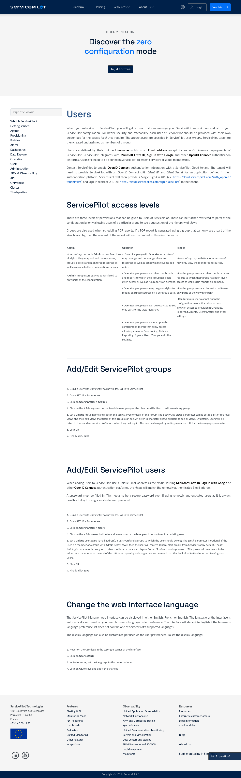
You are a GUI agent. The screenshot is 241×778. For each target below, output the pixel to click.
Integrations (73, 744)
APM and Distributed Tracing (139, 720)
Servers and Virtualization (137, 735)
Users (14, 164)
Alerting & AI (74, 711)
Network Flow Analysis (135, 716)
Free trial (220, 7)
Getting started (20, 126)
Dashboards (18, 150)
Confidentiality (187, 725)
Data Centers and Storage (137, 739)
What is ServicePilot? (23, 121)
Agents (14, 131)
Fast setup (72, 730)
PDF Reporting (75, 720)
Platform (80, 7)
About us (147, 7)
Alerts (14, 145)
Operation (16, 159)
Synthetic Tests (131, 725)
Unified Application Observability (141, 711)
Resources (121, 7)
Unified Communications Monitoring (143, 730)
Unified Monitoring (77, 735)
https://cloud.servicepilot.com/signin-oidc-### (149, 182)
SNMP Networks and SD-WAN (139, 744)
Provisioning (18, 135)
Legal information (189, 720)
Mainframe (129, 754)
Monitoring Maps (76, 716)
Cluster (14, 187)
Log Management (133, 749)
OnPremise (17, 183)
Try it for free (120, 69)
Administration (19, 168)
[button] (197, 7)
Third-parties (18, 192)
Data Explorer (19, 154)
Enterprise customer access (194, 716)
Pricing (101, 7)
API (12, 178)
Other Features (75, 739)
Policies (15, 140)
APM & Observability (23, 173)
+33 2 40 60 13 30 (20, 723)
